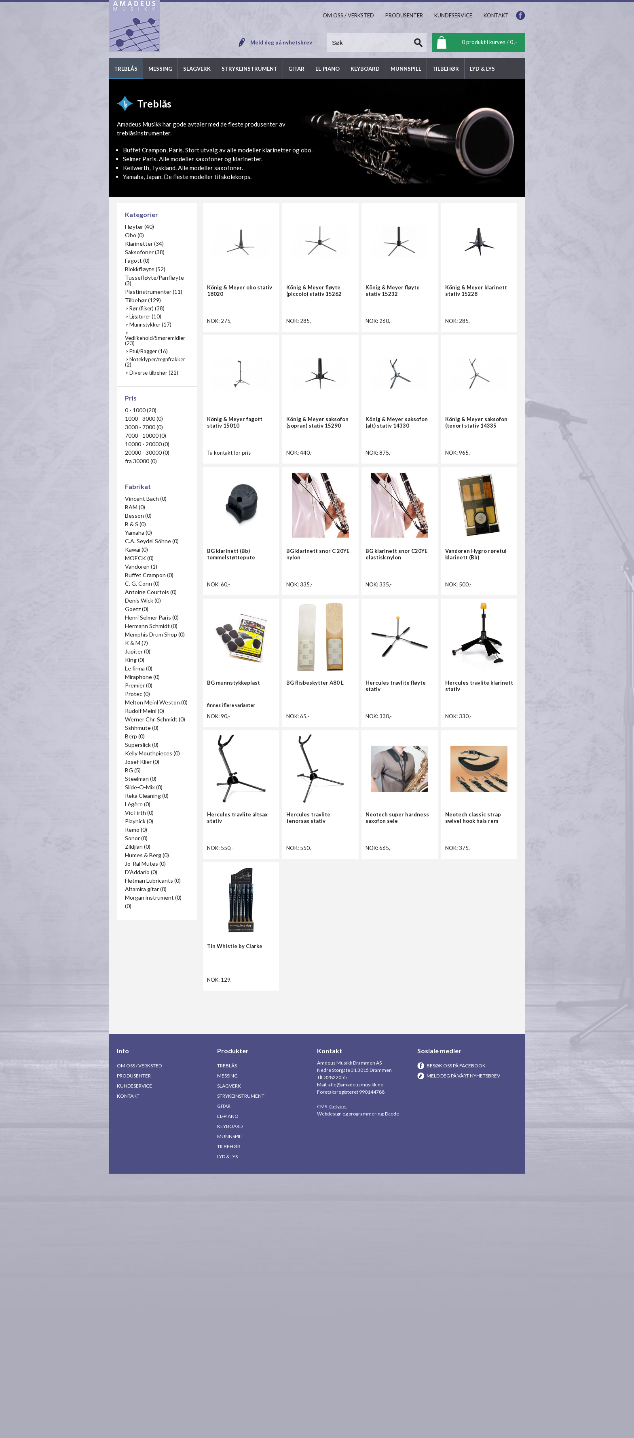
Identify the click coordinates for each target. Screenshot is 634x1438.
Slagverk (229, 1350)
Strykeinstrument (240, 1360)
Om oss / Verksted (139, 1330)
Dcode (392, 1378)
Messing (227, 1340)
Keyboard (230, 1390)
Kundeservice (134, 1350)
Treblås (227, 1330)
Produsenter (134, 1340)
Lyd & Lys (227, 1421)
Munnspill (230, 1401)
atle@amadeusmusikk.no (355, 1349)
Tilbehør (228, 1411)
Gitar (223, 1370)
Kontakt (128, 1360)
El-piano (228, 1380)
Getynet (338, 1371)
